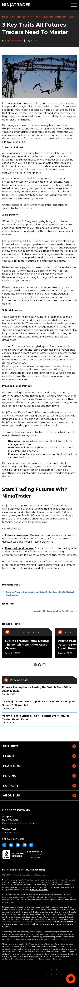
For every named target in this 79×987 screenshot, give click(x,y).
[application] (71, 979)
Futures (14, 17)
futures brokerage (34, 512)
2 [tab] (39, 664)
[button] (74, 5)
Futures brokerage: (17, 535)
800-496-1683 (10, 819)
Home (5, 17)
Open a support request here (19, 823)
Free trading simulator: (19, 548)
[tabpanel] (27, 643)
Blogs (22, 17)
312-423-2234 (10, 832)
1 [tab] (35, 664)
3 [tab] (44, 664)
